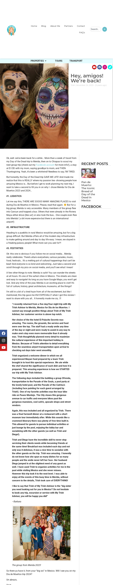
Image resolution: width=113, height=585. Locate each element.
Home (34, 26)
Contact (81, 26)
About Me (55, 26)
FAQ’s (82, 32)
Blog (43, 26)
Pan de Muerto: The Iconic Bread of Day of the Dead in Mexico (88, 191)
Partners (68, 26)
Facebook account (44, 165)
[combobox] (95, 29)
